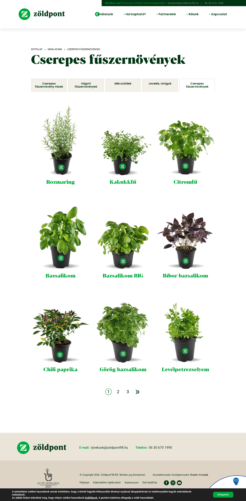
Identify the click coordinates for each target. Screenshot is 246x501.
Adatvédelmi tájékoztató (108, 486)
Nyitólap (36, 49)
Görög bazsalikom (123, 373)
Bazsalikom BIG (123, 280)
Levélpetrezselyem (185, 373)
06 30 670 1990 (214, 3)
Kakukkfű (123, 186)
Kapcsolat (219, 14)
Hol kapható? (136, 14)
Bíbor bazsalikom (185, 280)
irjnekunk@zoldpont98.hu (183, 3)
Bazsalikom (60, 280)
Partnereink (167, 14)
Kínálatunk (104, 14)
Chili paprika (60, 373)
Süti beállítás (153, 486)
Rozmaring (60, 186)
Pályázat (85, 486)
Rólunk (194, 14)
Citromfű (185, 186)
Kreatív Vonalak (199, 479)
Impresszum (134, 486)
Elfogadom (222, 494)
